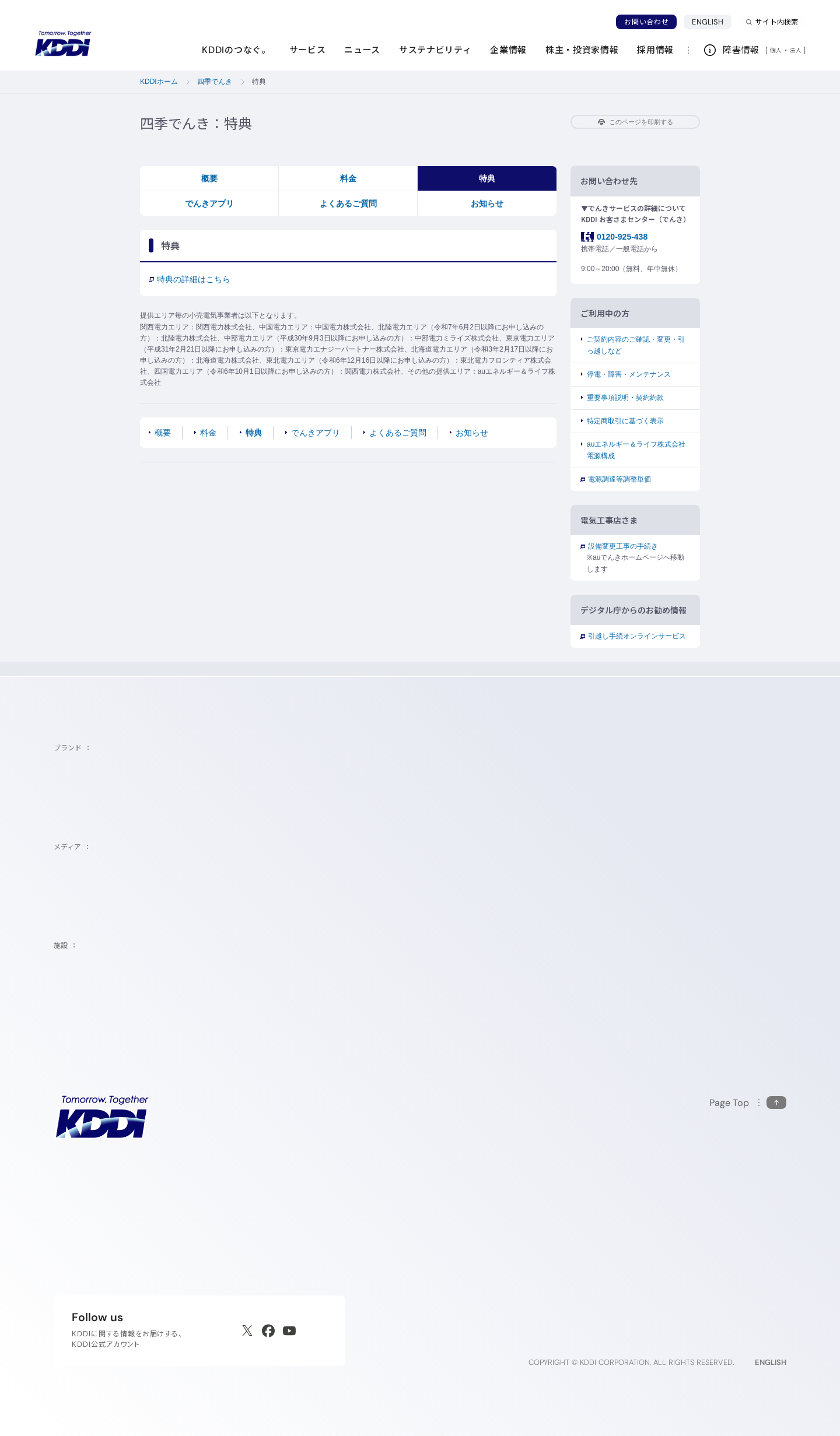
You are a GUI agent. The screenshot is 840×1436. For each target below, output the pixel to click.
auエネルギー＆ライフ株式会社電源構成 (636, 449)
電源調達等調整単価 (619, 479)
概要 (209, 178)
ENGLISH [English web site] (770, 1362)
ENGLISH (712, 21)
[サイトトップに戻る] (63, 43)
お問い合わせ (646, 22)
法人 (796, 50)
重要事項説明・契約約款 (625, 398)
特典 (487, 178)
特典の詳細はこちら (189, 279)
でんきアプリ (209, 203)
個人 (776, 50)
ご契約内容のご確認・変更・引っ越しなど (636, 344)
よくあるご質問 (348, 203)
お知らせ (487, 203)
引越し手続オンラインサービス (636, 636)
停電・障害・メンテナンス (629, 374)
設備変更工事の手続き (622, 546)
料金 (348, 178)
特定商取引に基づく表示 (625, 421)
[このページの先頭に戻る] (747, 1103)
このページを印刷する (635, 121)
